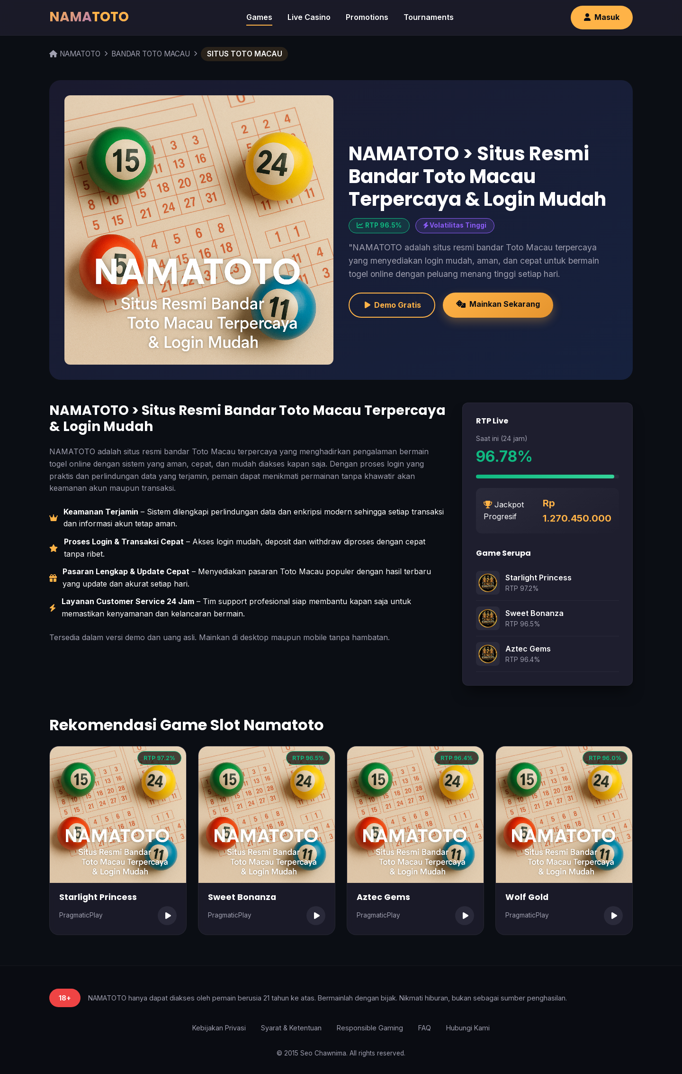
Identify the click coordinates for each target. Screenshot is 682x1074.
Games (259, 17)
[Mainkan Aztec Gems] (464, 915)
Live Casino (309, 17)
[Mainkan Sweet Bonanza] (315, 915)
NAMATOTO (74, 53)
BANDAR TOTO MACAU (150, 53)
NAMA (89, 17)
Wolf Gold (526, 897)
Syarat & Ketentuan (291, 1028)
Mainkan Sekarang (498, 304)
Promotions (367, 17)
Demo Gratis (392, 305)
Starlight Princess (538, 577)
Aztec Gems (528, 648)
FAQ (424, 1028)
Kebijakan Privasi (219, 1028)
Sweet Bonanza (534, 613)
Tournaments (429, 17)
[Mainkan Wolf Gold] (613, 915)
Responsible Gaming (370, 1028)
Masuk (601, 17)
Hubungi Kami (468, 1028)
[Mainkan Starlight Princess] (167, 915)
